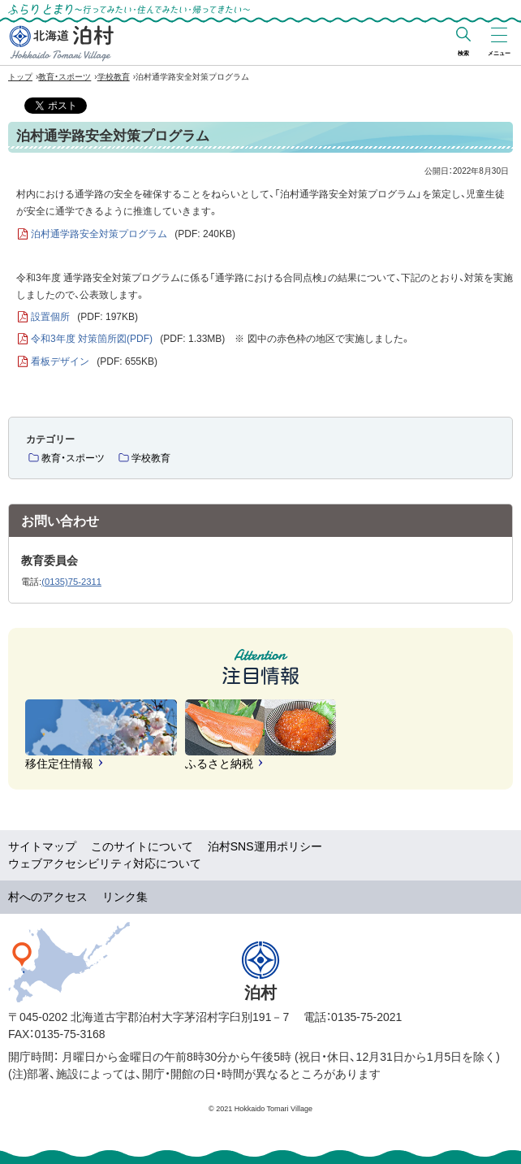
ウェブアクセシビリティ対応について (104, 863)
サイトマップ (42, 846)
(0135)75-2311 (71, 581)
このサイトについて (142, 846)
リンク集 (125, 896)
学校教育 (113, 76)
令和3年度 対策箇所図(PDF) (128, 339)
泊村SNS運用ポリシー (265, 846)
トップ (20, 76)
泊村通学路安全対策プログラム (133, 234)
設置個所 (84, 317)
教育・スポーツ (64, 76)
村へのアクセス (48, 896)
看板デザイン (94, 361)
